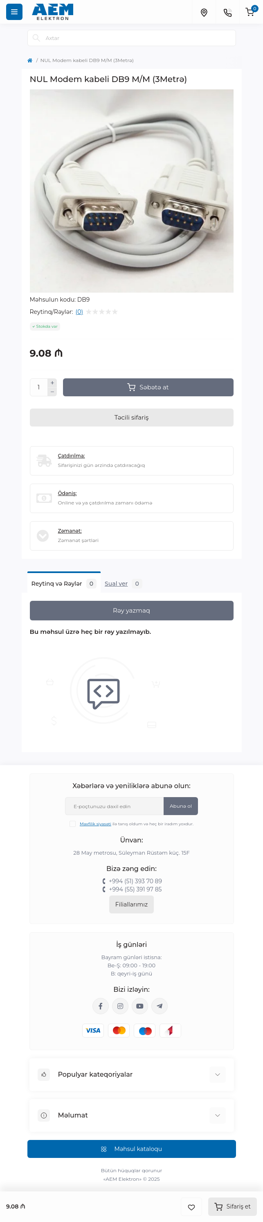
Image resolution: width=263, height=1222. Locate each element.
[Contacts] (227, 12)
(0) (79, 312)
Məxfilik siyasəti (95, 824)
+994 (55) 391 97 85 (135, 889)
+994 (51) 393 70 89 (135, 881)
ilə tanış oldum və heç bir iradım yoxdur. (136, 824)
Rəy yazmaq (131, 610)
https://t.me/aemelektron (159, 1006)
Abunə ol (181, 806)
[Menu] (14, 12)
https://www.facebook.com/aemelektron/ (101, 1006)
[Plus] (52, 382)
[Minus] (52, 392)
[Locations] (204, 12)
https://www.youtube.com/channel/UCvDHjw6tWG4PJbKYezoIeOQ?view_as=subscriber (140, 1006)
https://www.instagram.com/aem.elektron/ (120, 1006)
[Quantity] (39, 387)
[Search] (36, 38)
